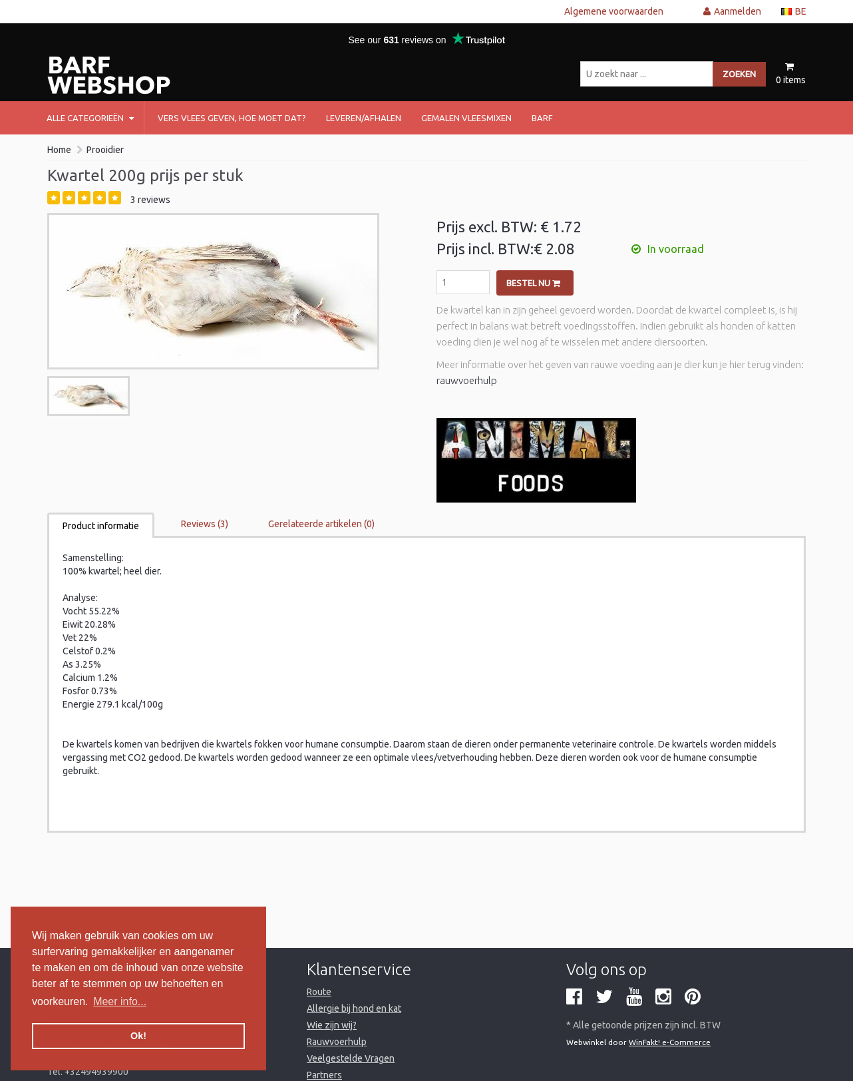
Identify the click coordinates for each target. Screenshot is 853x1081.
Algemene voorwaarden (613, 11)
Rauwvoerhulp (337, 1041)
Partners (324, 1075)
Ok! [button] (138, 1035)
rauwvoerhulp (466, 380)
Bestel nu (533, 283)
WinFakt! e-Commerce (670, 1042)
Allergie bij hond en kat (354, 1008)
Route (319, 991)
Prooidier (105, 149)
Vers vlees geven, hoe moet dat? (232, 117)
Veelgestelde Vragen (351, 1058)
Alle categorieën (90, 117)
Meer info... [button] (119, 1001)
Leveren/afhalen (363, 117)
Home (59, 149)
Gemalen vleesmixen (466, 117)
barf (542, 117)
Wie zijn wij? (332, 1025)
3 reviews (150, 199)
